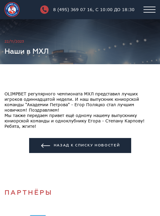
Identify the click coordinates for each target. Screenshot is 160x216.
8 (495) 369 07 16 (87, 9)
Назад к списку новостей (80, 145)
